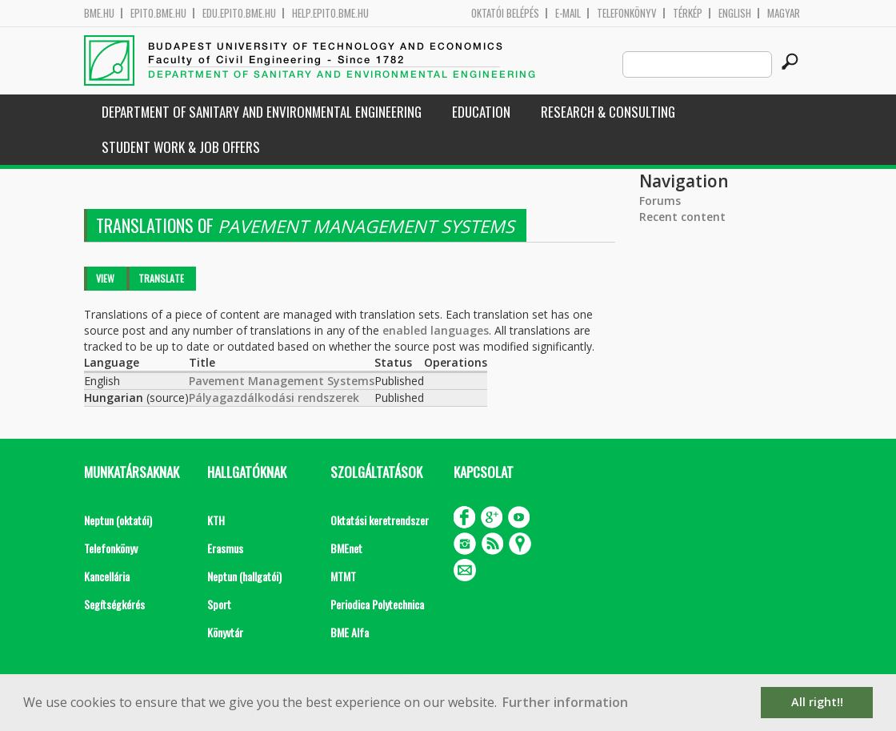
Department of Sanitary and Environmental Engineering (262, 112)
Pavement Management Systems (281, 380)
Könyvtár (225, 632)
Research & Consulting (608, 112)
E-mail (568, 13)
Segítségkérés (114, 604)
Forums (660, 200)
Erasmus (225, 548)
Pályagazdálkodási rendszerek (274, 397)
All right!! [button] (817, 701)
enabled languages (435, 330)
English (734, 13)
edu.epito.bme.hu (239, 13)
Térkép (687, 13)
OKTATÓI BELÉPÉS (505, 13)
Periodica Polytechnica (377, 604)
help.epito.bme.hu (330, 13)
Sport (219, 604)
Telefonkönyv (627, 13)
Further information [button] (565, 702)
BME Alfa (349, 632)
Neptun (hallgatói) (244, 576)
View (105, 278)
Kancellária (107, 576)
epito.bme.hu (158, 13)
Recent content (682, 216)
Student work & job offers (181, 147)
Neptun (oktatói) (118, 520)
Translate (161, 278)
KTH (216, 520)
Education (481, 112)
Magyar (783, 13)
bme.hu (99, 13)
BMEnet (346, 548)
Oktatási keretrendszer (379, 520)
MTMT (343, 576)
